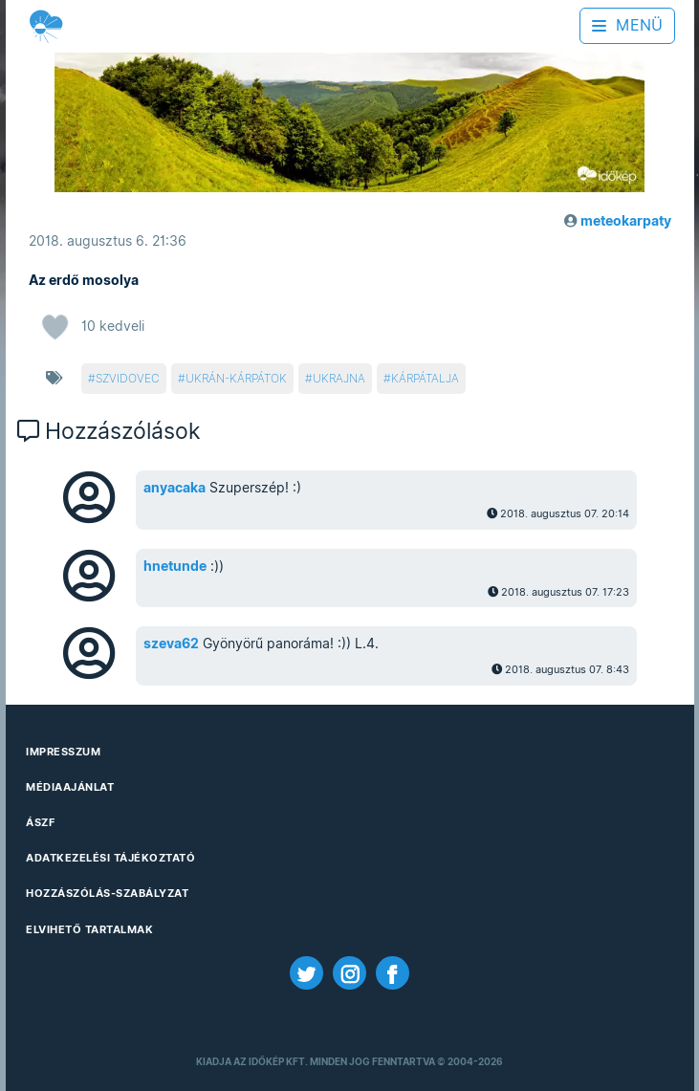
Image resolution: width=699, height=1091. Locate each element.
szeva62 (171, 643)
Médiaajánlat (70, 787)
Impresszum (63, 751)
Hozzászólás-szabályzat (107, 893)
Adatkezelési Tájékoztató (110, 857)
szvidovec (128, 378)
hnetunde (175, 566)
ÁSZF (40, 822)
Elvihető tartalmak (89, 929)
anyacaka (174, 487)
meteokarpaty (625, 221)
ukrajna (339, 378)
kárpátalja (425, 378)
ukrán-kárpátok (236, 378)
